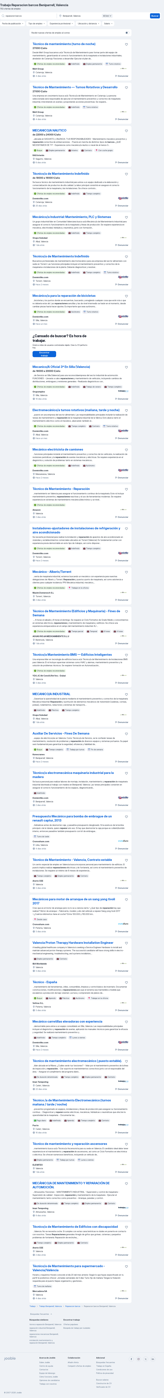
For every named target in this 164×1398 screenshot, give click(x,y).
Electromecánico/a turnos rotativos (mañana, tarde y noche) (76, 412)
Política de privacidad (105, 1373)
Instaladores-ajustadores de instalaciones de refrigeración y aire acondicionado (76, 533)
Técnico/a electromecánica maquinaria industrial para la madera (73, 777)
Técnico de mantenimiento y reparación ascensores (70, 1146)
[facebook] (131, 1359)
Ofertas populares (70, 1327)
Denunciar (121, 76)
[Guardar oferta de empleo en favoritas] (126, 44)
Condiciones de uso (104, 1369)
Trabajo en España (103, 1366)
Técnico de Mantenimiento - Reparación (61, 491)
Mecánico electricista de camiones (58, 452)
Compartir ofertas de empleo (79, 1366)
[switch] (127, 32)
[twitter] (145, 1359)
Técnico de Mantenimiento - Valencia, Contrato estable (72, 862)
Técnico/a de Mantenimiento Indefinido (61, 174)
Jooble (19, 1392)
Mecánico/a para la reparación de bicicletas (64, 296)
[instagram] (138, 1359)
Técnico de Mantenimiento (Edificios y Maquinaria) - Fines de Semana (76, 616)
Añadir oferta (73, 1362)
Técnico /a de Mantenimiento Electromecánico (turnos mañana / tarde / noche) (72, 1105)
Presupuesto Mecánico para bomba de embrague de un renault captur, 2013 (72, 821)
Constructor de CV (104, 1383)
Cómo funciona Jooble (48, 1377)
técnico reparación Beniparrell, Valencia (45, 1327)
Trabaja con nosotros (48, 1384)
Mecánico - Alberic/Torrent (52, 574)
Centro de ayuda (46, 1366)
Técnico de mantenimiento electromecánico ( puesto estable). (77, 1063)
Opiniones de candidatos (49, 1380)
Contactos (43, 1369)
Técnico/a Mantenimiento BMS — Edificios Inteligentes (72, 657)
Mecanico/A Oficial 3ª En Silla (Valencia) (61, 369)
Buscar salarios (102, 1380)
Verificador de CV (103, 1387)
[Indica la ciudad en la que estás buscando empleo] (85, 15)
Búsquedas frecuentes (41, 1316)
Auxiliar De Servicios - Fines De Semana (61, 736)
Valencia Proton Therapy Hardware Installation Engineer (73, 945)
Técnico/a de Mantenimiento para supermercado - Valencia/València (69, 1271)
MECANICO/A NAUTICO (49, 130)
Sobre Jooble (44, 1362)
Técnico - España (45, 984)
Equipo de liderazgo (47, 1373)
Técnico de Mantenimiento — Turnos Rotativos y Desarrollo (75, 87)
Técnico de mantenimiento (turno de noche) (64, 44)
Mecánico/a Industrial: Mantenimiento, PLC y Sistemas (72, 217)
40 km (107, 15)
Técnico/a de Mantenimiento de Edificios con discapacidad (75, 1229)
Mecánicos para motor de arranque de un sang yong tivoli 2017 (74, 904)
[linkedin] (152, 1359)
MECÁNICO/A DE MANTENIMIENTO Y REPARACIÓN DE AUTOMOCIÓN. (71, 1188)
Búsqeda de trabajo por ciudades (76, 1330)
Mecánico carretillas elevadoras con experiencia (67, 1024)
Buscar (154, 16)
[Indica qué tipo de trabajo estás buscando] (28, 15)
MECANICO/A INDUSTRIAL (51, 696)
